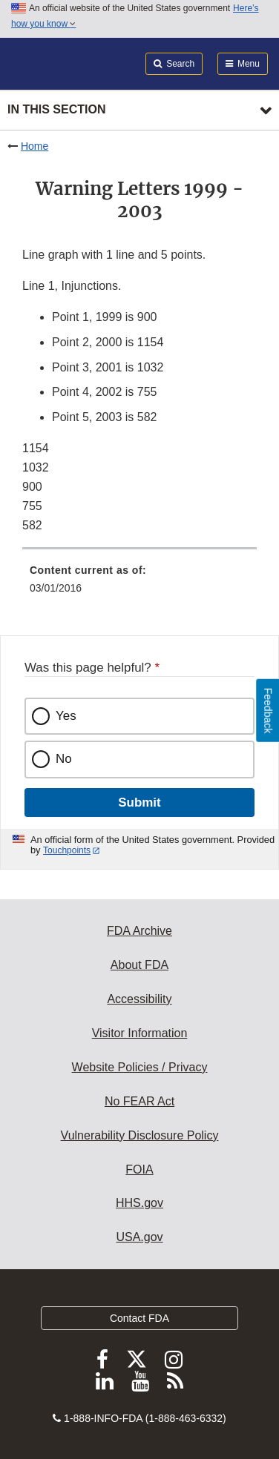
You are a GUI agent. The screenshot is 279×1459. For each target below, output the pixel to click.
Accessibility (139, 999)
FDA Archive (139, 930)
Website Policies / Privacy (140, 1067)
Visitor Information (140, 1033)
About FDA (139, 965)
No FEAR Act (139, 1101)
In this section (56, 109)
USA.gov (139, 1237)
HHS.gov (139, 1203)
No (64, 759)
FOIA (139, 1169)
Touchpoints (67, 850)
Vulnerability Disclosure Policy (140, 1135)
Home (34, 146)
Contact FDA (139, 1318)
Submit (139, 802)
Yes (66, 716)
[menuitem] (139, 584)
